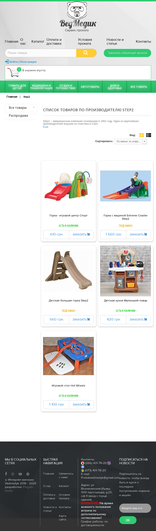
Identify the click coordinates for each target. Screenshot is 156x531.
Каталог (37, 41)
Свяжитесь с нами (66, 475)
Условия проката (85, 41)
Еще (45, 126)
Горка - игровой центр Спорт (69, 215)
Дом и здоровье (114, 87)
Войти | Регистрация (23, 61)
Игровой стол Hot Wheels (68, 385)
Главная (11, 41)
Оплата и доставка (54, 41)
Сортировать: (104, 141)
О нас (23, 41)
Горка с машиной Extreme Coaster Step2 (126, 217)
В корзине (26, 72)
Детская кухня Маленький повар (125, 300)
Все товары (139, 86)
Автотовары (90, 86)
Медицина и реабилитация (41, 87)
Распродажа (18, 116)
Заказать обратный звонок (127, 53)
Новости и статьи (115, 41)
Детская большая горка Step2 (68, 300)
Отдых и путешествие (66, 87)
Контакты (143, 41)
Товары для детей (17, 87)
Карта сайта (62, 517)
